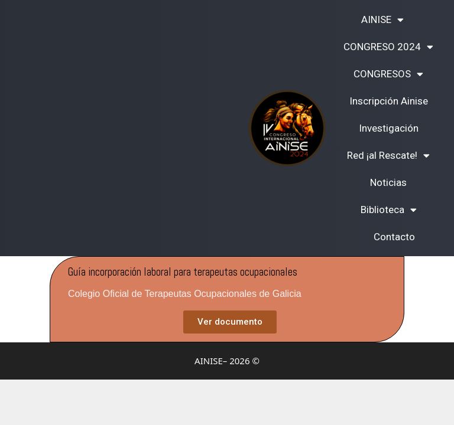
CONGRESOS (388, 74)
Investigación (389, 128)
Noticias (388, 182)
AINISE (382, 20)
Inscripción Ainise (388, 101)
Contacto (394, 237)
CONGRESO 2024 (388, 47)
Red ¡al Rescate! (388, 155)
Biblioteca (389, 210)
